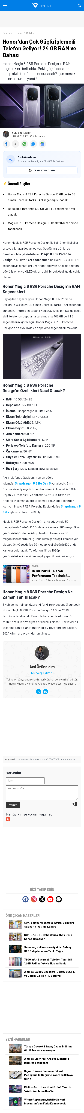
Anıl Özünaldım (21, 132)
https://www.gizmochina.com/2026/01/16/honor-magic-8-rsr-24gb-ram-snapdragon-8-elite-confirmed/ (46, 759)
